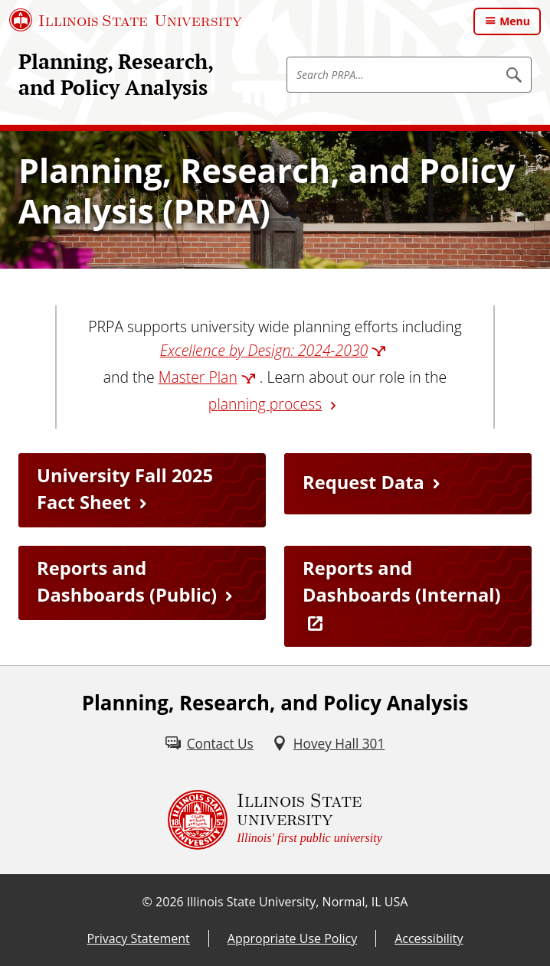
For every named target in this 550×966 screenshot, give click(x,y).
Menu (514, 21)
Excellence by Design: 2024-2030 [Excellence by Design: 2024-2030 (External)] (264, 350)
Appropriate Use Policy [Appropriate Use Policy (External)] (292, 938)
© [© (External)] (147, 901)
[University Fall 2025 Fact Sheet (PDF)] (142, 490)
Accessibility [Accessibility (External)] (428, 938)
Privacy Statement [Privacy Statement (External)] (138, 938)
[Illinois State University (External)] (125, 20)
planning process (265, 403)
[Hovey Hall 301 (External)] (328, 744)
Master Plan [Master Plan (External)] (198, 377)
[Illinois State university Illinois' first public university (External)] (275, 820)
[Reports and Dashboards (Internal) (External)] (408, 597)
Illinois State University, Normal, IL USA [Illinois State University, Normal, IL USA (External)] (297, 901)
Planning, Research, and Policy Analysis (115, 74)
